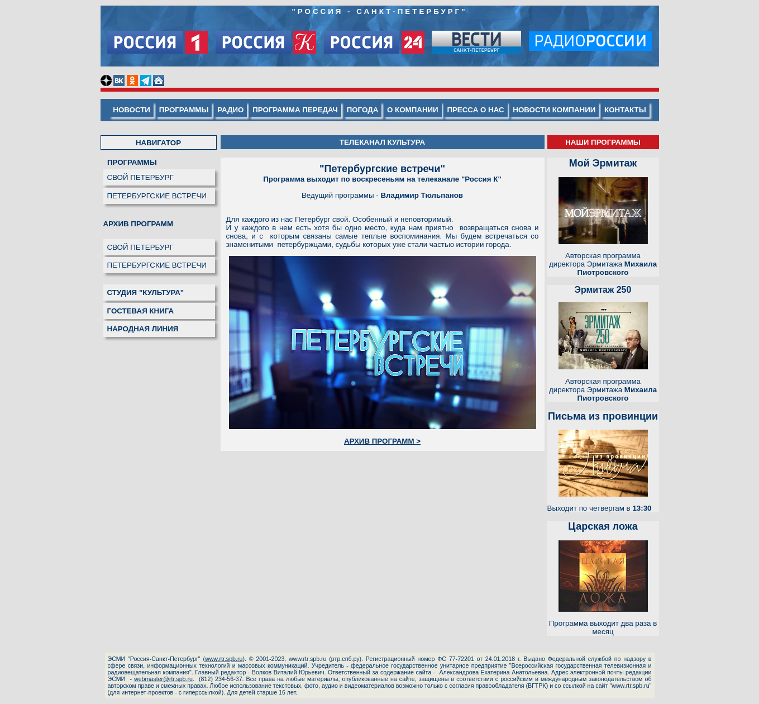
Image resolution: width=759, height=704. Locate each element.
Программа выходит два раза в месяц (603, 627)
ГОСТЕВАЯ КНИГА (140, 311)
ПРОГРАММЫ (184, 110)
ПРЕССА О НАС (475, 110)
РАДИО (230, 110)
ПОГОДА (363, 110)
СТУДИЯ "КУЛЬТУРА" (145, 292)
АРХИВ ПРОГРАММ (138, 224)
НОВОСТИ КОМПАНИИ (554, 110)
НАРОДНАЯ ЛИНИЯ (143, 329)
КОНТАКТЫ (625, 110)
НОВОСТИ (131, 110)
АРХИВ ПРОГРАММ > (382, 441)
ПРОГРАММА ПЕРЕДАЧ (295, 110)
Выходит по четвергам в (599, 508)
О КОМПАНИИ (412, 110)
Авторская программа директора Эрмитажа (603, 264)
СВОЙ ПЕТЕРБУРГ (140, 177)
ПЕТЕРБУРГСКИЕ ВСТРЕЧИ (157, 196)
